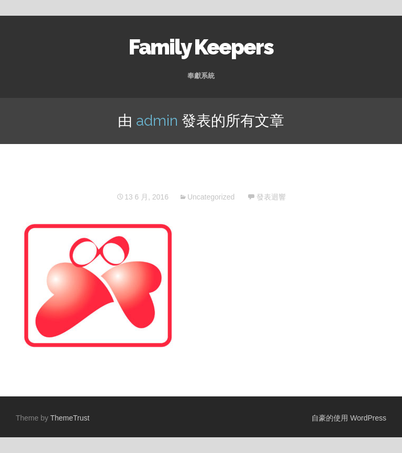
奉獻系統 (201, 75)
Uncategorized (210, 197)
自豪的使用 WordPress (348, 418)
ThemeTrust (70, 418)
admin (157, 120)
